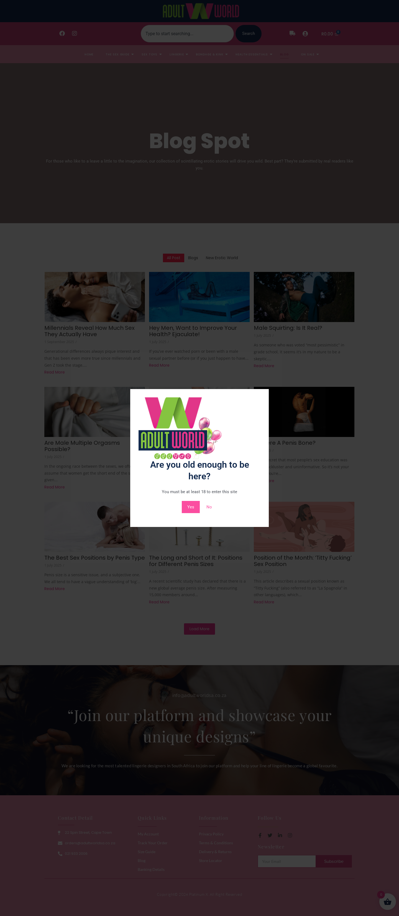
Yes (190, 507)
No (209, 507)
